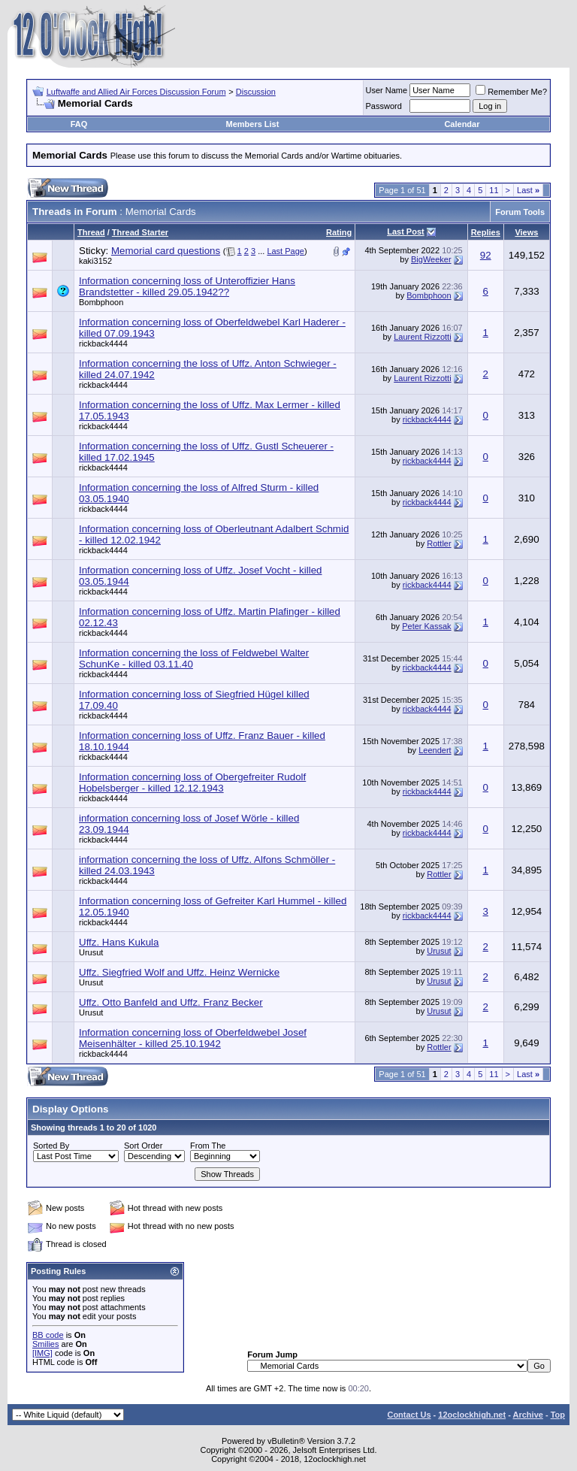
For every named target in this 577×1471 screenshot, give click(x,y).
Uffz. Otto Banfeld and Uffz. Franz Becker (171, 1002)
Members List (252, 124)
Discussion (256, 91)
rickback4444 (103, 343)
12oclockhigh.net (472, 1414)
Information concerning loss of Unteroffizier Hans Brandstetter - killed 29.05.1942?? (187, 286)
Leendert (434, 750)
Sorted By (51, 1145)
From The (207, 1145)
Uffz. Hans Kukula (119, 942)
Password (384, 105)
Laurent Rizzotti (422, 336)
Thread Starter (140, 232)
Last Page (285, 251)
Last (528, 190)
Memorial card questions (165, 250)
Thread (91, 232)
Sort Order (143, 1145)
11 (493, 190)
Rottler (439, 543)
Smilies (45, 1343)
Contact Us (408, 1414)
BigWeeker (431, 259)
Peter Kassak (426, 626)
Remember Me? (511, 91)
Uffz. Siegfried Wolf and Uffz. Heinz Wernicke (179, 972)
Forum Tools (520, 211)
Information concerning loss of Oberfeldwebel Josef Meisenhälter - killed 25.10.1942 (193, 1038)
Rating (339, 232)
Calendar (461, 124)
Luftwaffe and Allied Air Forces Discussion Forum (136, 91)
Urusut (91, 952)
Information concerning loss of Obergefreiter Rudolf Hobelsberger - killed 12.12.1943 (192, 782)
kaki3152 (95, 260)
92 (485, 255)
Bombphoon (101, 302)
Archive (528, 1414)
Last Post (405, 231)
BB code (48, 1334)
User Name (387, 90)
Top (558, 1414)
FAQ (79, 124)
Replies (485, 232)
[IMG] (42, 1352)
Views (526, 232)
